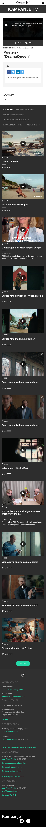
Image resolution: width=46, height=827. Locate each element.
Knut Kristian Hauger (10, 731)
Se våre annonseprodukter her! (14, 763)
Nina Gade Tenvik (9, 759)
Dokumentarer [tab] (13, 124)
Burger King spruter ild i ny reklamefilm (23, 296)
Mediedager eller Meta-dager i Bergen (21, 247)
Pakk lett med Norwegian (15, 204)
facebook (28, 821)
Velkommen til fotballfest (15, 468)
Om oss (5, 720)
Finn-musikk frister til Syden (17, 648)
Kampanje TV (23, 9)
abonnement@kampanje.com (13, 696)
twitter (22, 821)
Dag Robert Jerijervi (9, 739)
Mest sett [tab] (33, 124)
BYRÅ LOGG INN (9, 795)
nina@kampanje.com (10, 791)
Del (8, 66)
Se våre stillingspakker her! (13, 767)
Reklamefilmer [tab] (13, 114)
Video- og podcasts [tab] (16, 119)
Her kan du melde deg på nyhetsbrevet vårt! (19, 747)
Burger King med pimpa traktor (18, 339)
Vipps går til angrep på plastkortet (20, 562)
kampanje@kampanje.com (12, 690)
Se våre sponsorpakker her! (13, 777)
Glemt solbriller (10, 161)
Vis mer (23, 663)
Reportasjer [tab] (25, 109)
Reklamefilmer (9, 48)
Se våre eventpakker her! (12, 771)
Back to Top (23, 675)
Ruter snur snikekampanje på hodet (20, 382)
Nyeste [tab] (8, 109)
